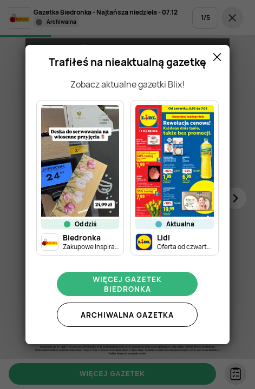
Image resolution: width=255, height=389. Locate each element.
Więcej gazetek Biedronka (127, 284)
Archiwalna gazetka (127, 315)
